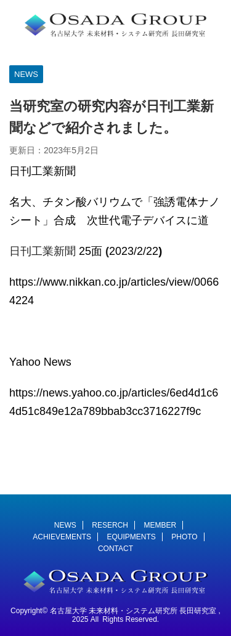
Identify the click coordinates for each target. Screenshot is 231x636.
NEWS (65, 525)
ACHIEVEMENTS (62, 537)
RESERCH (110, 525)
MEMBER (160, 525)
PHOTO (184, 537)
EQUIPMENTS (131, 537)
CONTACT (115, 548)
